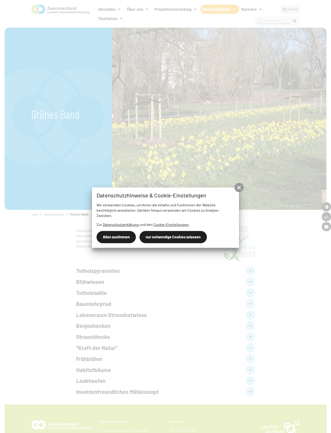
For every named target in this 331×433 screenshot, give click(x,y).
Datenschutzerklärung (121, 224)
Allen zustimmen (116, 237)
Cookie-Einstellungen (171, 224)
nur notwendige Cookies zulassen (173, 237)
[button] (239, 187)
